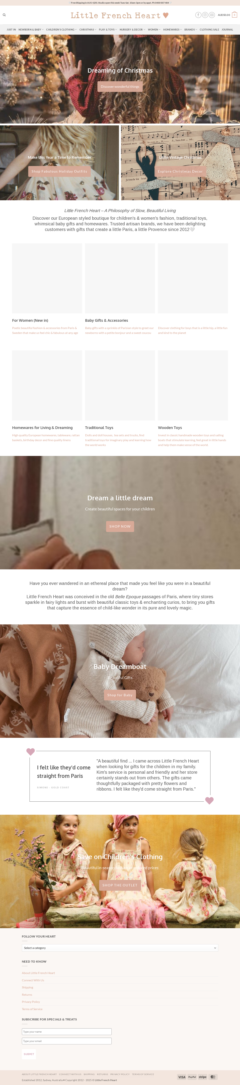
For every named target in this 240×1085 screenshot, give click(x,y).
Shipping (27, 987)
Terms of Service (32, 1009)
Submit (29, 1054)
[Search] (4, 15)
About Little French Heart (38, 973)
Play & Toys (108, 29)
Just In (11, 29)
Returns (27, 994)
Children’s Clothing (61, 29)
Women (154, 29)
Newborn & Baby (31, 29)
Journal (227, 29)
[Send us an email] (212, 15)
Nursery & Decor (132, 29)
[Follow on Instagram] (205, 15)
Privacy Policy (31, 1001)
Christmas (88, 29)
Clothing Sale (209, 29)
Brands (190, 29)
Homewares (172, 29)
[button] (227, 15)
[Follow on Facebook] (198, 15)
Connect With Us (33, 980)
